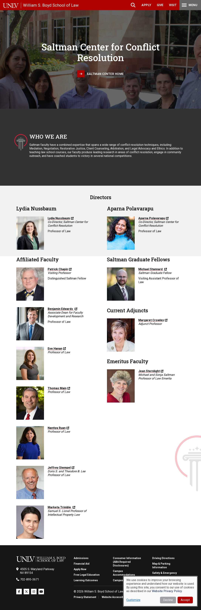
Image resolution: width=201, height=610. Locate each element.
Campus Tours (122, 580)
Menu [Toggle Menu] (189, 5)
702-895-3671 (29, 579)
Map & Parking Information (161, 565)
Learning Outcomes (86, 580)
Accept (185, 600)
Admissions (81, 558)
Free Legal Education (87, 574)
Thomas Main (57, 388)
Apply (146, 5)
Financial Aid (81, 563)
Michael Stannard (150, 269)
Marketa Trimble (60, 507)
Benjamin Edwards (61, 309)
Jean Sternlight (149, 371)
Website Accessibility (115, 597)
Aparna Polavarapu (151, 218)
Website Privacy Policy (167, 591)
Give (160, 5)
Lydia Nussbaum (59, 218)
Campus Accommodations (124, 573)
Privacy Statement (85, 597)
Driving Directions (163, 558)
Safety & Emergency (164, 572)
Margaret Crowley (151, 320)
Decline (168, 600)
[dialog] (160, 591)
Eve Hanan (55, 348)
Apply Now (80, 569)
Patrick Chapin (58, 269)
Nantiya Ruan (57, 428)
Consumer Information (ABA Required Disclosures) (127, 562)
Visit (173, 5)
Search (133, 5)
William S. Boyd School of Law (51, 5)
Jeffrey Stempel (59, 467)
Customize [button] (133, 600)
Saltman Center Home (105, 74)
